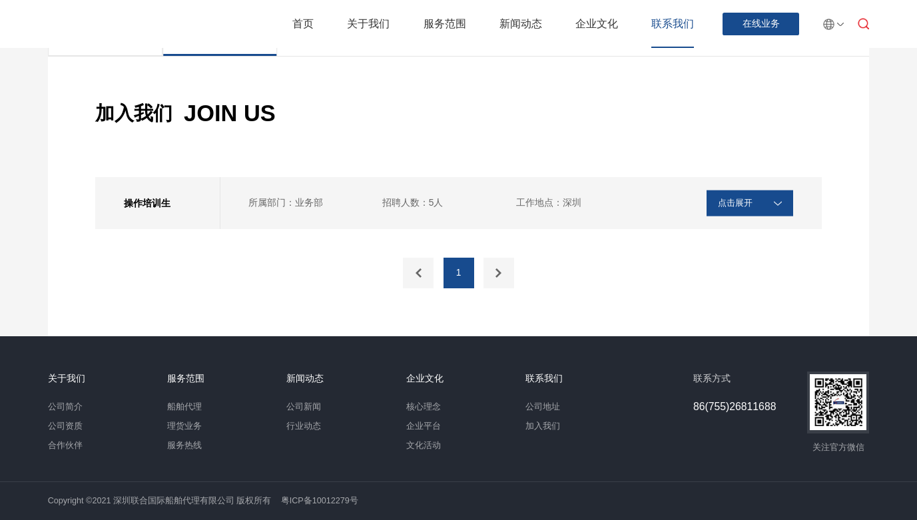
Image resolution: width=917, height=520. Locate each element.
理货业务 (184, 426)
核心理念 (423, 406)
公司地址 (542, 406)
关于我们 (368, 23)
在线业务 (761, 24)
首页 (303, 23)
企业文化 (596, 23)
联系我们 (672, 23)
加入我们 (542, 426)
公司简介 (65, 406)
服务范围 (445, 23)
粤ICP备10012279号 (319, 500)
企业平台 (423, 426)
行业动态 (303, 426)
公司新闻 (303, 406)
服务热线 (184, 445)
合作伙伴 (65, 445)
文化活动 (423, 445)
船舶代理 (184, 406)
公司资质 (65, 426)
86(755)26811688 (734, 406)
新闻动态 (520, 23)
